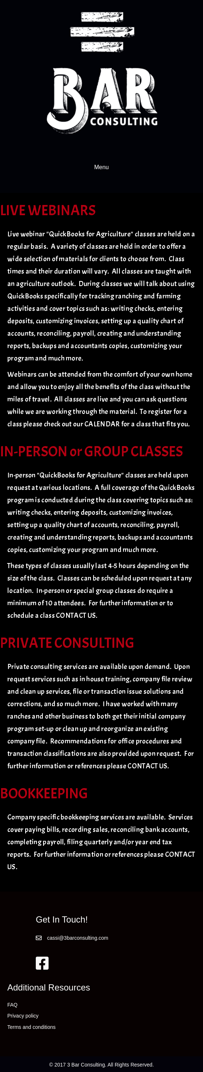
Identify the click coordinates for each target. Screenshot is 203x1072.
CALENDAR (102, 424)
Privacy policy (23, 1016)
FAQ (12, 1005)
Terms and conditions (31, 1027)
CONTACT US (76, 615)
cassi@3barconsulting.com (77, 938)
